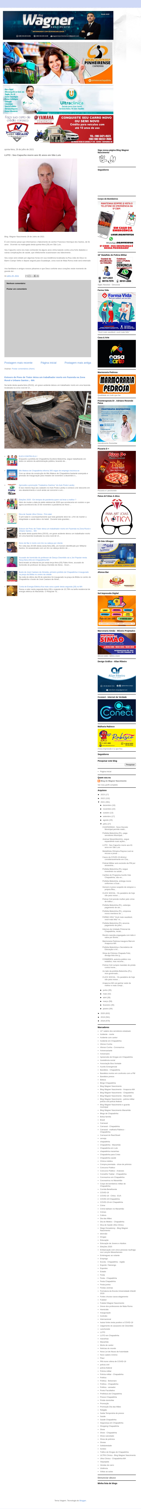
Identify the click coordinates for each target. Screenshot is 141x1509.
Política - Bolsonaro (108, 1381)
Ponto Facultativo (107, 1390)
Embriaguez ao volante (110, 1255)
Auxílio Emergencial (108, 1067)
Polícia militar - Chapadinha (111, 1374)
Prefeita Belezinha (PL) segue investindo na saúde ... (115, 870)
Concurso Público (107, 1167)
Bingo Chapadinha (108, 1083)
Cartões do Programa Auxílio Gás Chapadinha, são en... (116, 876)
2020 (103, 1013)
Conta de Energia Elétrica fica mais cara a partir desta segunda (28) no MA (50, 587)
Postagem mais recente (18, 362)
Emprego (104, 1259)
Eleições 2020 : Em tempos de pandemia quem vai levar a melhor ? (47, 500)
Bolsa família (105, 1117)
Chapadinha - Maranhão (110, 1145)
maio (105, 994)
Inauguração (105, 1313)
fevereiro (107, 1005)
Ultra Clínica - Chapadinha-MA (113, 1458)
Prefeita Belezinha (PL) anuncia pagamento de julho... (115, 924)
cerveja (103, 1138)
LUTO (102, 1332)
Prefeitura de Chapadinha (111, 1394)
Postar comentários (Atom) (23, 369)
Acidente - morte (107, 1034)
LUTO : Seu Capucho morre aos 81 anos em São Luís (117, 846)
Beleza (103, 1080)
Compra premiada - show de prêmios (115, 1164)
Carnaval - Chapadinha (110, 1126)
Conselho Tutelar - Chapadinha (113, 1174)
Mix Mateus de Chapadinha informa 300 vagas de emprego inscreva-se (49, 471)
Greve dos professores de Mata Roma (116, 1306)
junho (105, 990)
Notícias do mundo (108, 1348)
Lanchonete (105, 1329)
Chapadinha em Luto (109, 1148)
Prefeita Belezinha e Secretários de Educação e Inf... (117, 948)
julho (105, 824)
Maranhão (104, 1342)
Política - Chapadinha (109, 1384)
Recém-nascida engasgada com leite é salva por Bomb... (118, 936)
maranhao (104, 1339)
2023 (103, 794)
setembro (107, 816)
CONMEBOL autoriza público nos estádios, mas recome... (116, 960)
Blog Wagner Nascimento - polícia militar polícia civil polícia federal (117, 1100)
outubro (106, 813)
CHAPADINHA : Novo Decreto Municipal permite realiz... (115, 828)
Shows (103, 1442)
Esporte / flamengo (108, 1265)
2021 (103, 802)
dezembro (107, 805)
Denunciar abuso (107, 1477)
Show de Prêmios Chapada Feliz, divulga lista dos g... (116, 954)
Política (103, 1377)
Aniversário (105, 1054)
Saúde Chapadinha (108, 1420)
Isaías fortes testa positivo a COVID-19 (116, 1322)
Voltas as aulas (106, 1471)
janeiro (106, 1009)
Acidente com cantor (109, 1037)
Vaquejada (104, 1462)
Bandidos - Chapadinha (110, 1070)
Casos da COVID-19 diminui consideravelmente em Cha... (115, 858)
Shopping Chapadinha (109, 1426)
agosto (106, 820)
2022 (103, 798)
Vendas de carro (107, 1465)
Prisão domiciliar (107, 1400)
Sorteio (103, 1449)
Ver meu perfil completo (108, 785)
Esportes (104, 1268)
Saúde (103, 1416)
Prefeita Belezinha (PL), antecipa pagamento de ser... (116, 906)
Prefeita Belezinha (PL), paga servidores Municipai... (114, 834)
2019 (103, 1017)
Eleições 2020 (106, 1247)
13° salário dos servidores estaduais (115, 1031)
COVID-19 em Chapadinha (111, 1202)
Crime (102, 1205)
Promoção (104, 1403)
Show (102, 1429)
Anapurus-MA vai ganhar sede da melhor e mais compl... (116, 984)
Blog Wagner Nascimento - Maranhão (116, 1096)
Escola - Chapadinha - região (112, 1262)
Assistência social (107, 1060)
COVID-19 (104, 1192)
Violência (104, 1468)
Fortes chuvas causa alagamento (114, 1297)
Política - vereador (108, 1387)
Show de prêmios (107, 1439)
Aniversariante (106, 1050)
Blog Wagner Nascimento (111, 1086)
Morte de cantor (106, 1345)
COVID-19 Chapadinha (110, 1199)
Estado (103, 1271)
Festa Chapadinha (108, 1281)
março (106, 1001)
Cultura (103, 1215)
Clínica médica (106, 1161)
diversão (103, 1234)
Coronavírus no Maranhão (111, 1180)
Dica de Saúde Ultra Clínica (112, 1225)
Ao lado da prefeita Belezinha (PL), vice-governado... (117, 972)
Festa (102, 1275)
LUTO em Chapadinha (109, 1335)
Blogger (82, 1500)
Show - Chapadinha (108, 1433)
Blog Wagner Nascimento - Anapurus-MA (117, 1089)
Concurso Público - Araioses (112, 1171)
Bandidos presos (107, 1076)
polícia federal (106, 1368)
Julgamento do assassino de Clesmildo (116, 1326)
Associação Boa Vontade (110, 1063)
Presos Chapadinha (108, 1397)
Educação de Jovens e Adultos (113, 1243)
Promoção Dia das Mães (110, 1407)
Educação (104, 1240)
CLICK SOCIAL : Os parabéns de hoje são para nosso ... (118, 894)
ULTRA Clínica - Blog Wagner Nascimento (118, 1455)
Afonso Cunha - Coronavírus (112, 1047)
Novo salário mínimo (109, 1355)
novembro (107, 809)
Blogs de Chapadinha (109, 1113)
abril (105, 997)
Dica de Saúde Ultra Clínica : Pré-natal (35, 514)
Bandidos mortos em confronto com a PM (117, 1073)
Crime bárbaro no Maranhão (112, 1209)
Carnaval (104, 1123)
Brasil (102, 1120)
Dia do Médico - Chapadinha (112, 1222)
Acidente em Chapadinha (110, 1041)
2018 (103, 1021)
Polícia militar (105, 1371)
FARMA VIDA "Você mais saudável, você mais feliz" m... (117, 918)
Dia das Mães (106, 1218)
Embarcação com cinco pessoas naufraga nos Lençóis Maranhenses (118, 1251)
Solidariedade (106, 1445)
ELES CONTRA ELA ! (28, 456)
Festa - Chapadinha (108, 1278)
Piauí (102, 1358)
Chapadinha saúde (108, 1158)
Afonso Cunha (106, 1044)
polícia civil (104, 1365)
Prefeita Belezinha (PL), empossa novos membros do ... (116, 912)
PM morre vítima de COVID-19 (113, 1361)
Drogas (103, 1237)
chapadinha (105, 1142)
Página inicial (48, 362)
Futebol (103, 1300)
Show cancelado (107, 1436)
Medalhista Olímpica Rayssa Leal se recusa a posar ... (117, 852)
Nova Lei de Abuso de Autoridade (114, 1351)
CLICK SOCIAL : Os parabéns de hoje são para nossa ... (118, 978)
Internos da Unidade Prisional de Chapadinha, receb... (116, 930)
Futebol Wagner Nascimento (112, 1303)
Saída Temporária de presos (112, 1413)
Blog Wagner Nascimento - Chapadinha (117, 1093)
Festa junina (105, 1284)
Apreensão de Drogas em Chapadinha (116, 1057)
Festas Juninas (106, 1288)
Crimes (103, 1212)
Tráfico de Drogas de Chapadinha (114, 1452)
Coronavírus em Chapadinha (112, 1177)
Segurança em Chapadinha (111, 1423)
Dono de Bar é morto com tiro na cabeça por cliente (41, 543)
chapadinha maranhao (109, 1151)
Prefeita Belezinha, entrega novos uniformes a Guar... (116, 882)
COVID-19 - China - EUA (110, 1196)
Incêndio (103, 1316)
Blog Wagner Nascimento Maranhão (115, 1110)
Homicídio (104, 1309)
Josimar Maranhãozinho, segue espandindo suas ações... (115, 840)
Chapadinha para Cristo (110, 1154)
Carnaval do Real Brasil (110, 1135)
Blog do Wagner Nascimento (113, 781)
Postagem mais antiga (78, 362)
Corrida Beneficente (108, 1189)
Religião (103, 1410)
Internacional (105, 1319)
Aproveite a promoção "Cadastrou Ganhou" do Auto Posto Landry (46, 485)
